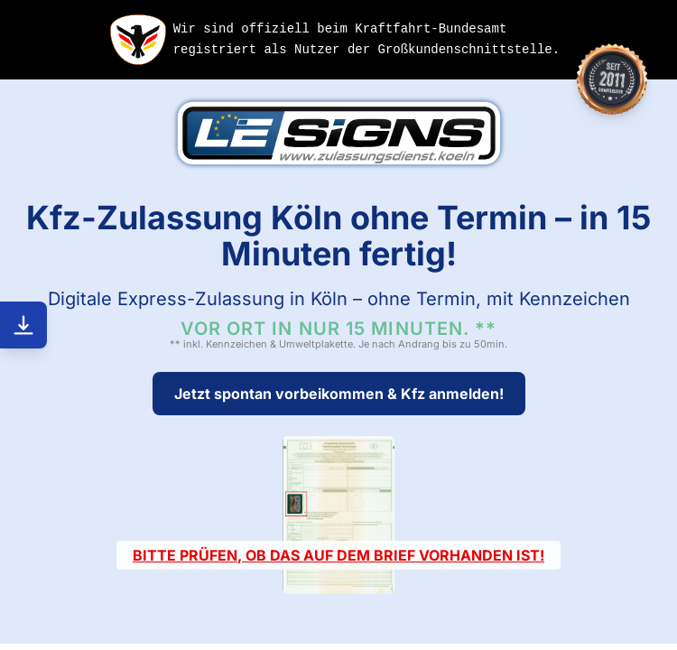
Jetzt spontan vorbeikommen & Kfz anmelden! (339, 394)
